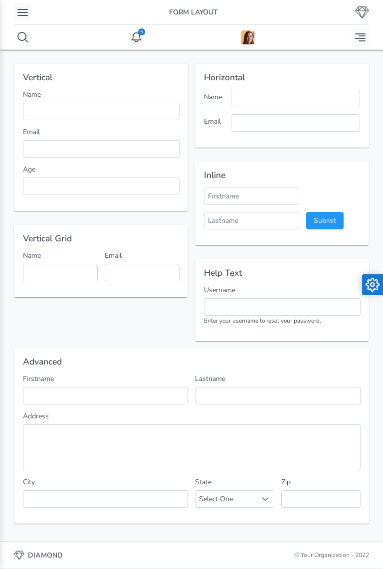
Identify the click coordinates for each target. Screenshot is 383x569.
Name (32, 94)
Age (29, 169)
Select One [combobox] (216, 499)
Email (31, 132)
